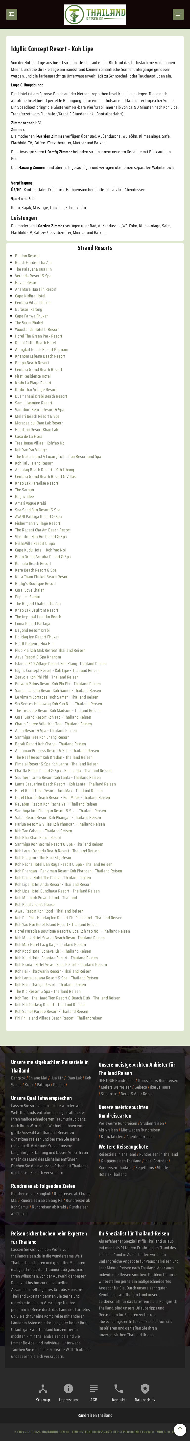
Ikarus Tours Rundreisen (158, 1080)
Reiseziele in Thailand (117, 1154)
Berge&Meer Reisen (138, 1093)
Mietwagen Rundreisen (140, 1130)
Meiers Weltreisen (116, 1087)
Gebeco (141, 1087)
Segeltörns (145, 1167)
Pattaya (43, 1084)
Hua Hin (57, 1077)
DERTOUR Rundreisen (117, 1080)
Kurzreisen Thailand (116, 1167)
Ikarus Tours (160, 1087)
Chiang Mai (38, 1077)
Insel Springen (156, 1160)
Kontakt (118, 1399)
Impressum (68, 1399)
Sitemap (43, 1399)
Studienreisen (152, 1123)
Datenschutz (145, 1399)
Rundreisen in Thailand (158, 1154)
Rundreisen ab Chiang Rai (42, 1200)
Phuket (59, 1084)
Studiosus (109, 1093)
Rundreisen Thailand (95, 1415)
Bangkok (18, 1077)
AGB (93, 1399)
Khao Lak (74, 1077)
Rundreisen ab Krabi (49, 1207)
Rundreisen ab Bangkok (31, 1193)
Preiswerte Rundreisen (118, 1123)
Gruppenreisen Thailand (121, 1160)
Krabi (29, 1084)
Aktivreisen (108, 1130)
